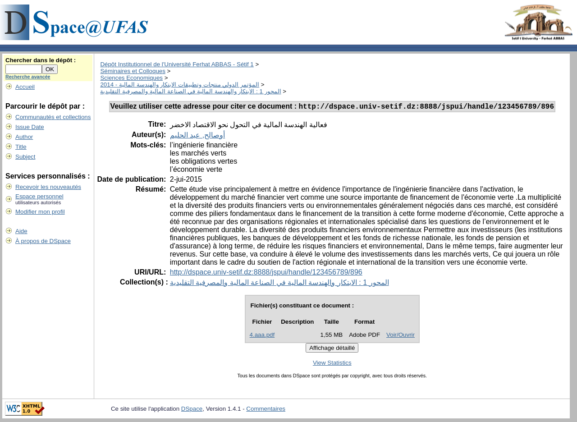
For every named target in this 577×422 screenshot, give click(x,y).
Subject (25, 156)
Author (24, 136)
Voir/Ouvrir (400, 336)
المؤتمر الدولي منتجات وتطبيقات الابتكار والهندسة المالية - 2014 (179, 84)
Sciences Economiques (131, 77)
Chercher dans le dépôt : (40, 60)
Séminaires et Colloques (132, 71)
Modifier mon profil (40, 211)
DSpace (191, 410)
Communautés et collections (53, 117)
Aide (21, 231)
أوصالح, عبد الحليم (197, 136)
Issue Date (29, 127)
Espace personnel (39, 196)
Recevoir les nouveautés (48, 186)
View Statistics (332, 364)
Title (21, 146)
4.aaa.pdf (262, 336)
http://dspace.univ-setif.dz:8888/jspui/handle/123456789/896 (266, 273)
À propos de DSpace (43, 241)
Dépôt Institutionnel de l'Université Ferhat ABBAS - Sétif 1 (176, 64)
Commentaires (265, 410)
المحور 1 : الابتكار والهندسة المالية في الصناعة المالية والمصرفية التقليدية (190, 91)
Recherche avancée (27, 76)
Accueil (25, 86)
